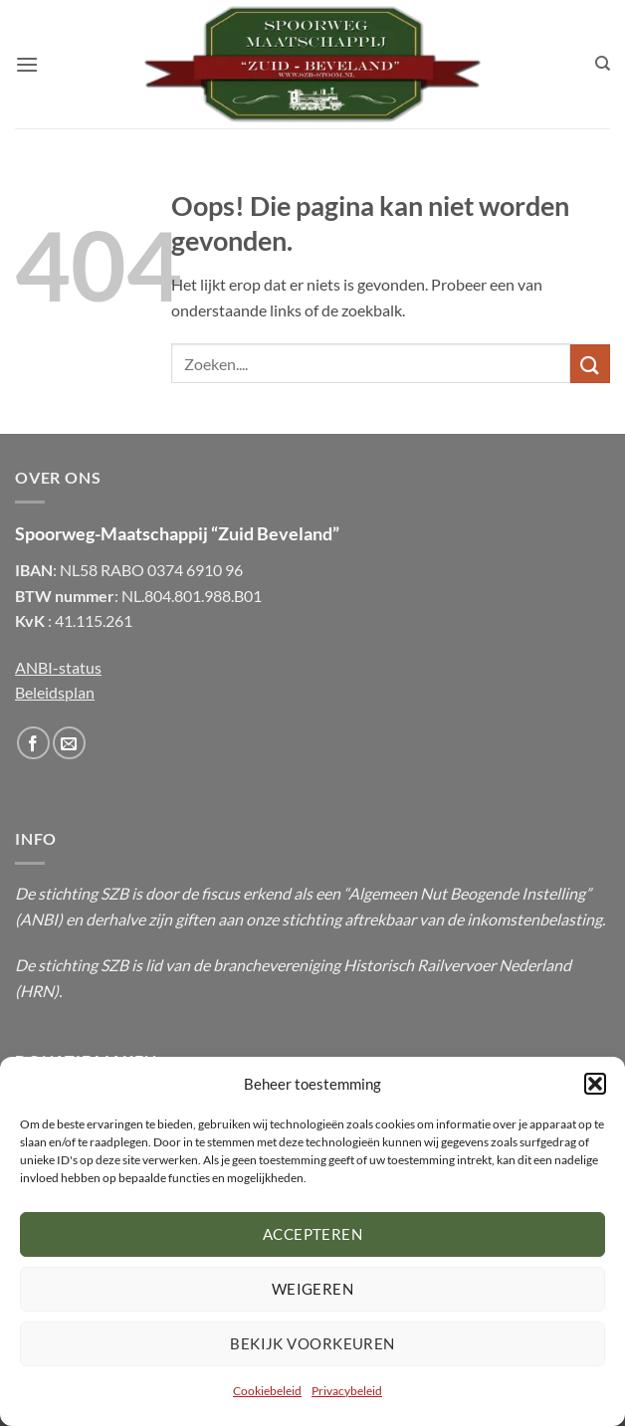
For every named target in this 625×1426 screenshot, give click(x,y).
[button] (595, 1084)
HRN (37, 990)
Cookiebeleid (267, 1390)
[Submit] (590, 363)
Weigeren (313, 1289)
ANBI (39, 919)
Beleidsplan (55, 692)
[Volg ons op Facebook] (33, 742)
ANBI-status (58, 667)
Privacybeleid (347, 1390)
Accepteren (313, 1234)
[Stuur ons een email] (69, 742)
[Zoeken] (602, 64)
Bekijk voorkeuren (312, 1343)
